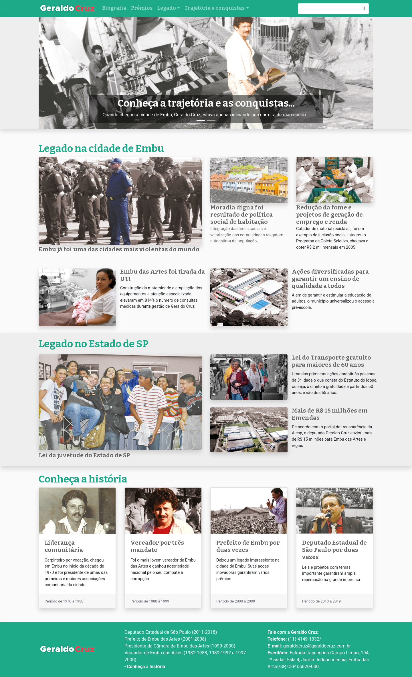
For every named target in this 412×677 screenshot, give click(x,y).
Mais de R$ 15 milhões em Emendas (330, 414)
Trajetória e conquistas (215, 8)
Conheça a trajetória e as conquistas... (206, 103)
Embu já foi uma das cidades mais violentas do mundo (119, 249)
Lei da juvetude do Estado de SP (84, 455)
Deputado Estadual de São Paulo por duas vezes (334, 550)
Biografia (114, 8)
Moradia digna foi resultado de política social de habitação (241, 214)
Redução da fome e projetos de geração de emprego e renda (329, 214)
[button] (64, 73)
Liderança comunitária (64, 546)
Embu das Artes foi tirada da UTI (162, 275)
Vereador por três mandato (157, 546)
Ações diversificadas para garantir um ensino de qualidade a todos (330, 279)
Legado (166, 8)
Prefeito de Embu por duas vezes (248, 546)
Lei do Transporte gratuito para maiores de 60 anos (331, 361)
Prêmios (141, 8)
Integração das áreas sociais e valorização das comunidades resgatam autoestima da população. (246, 235)
